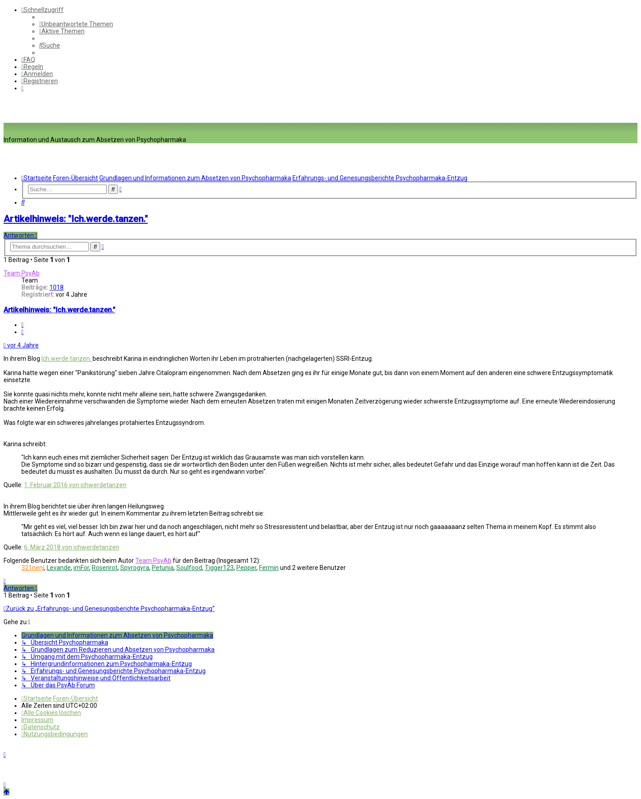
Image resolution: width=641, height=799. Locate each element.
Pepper (246, 567)
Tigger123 (219, 567)
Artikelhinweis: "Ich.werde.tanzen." (76, 219)
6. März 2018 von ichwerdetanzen (71, 547)
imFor (81, 567)
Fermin (269, 567)
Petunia (163, 567)
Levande (59, 567)
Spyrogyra (134, 567)
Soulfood (189, 567)
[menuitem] (76, 24)
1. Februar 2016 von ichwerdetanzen (75, 484)
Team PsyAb (22, 273)
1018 (56, 287)
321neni (32, 567)
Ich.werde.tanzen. (67, 358)
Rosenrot (105, 567)
